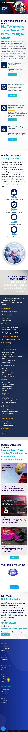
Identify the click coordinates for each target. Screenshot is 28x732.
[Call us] (3, 728)
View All (14, 587)
